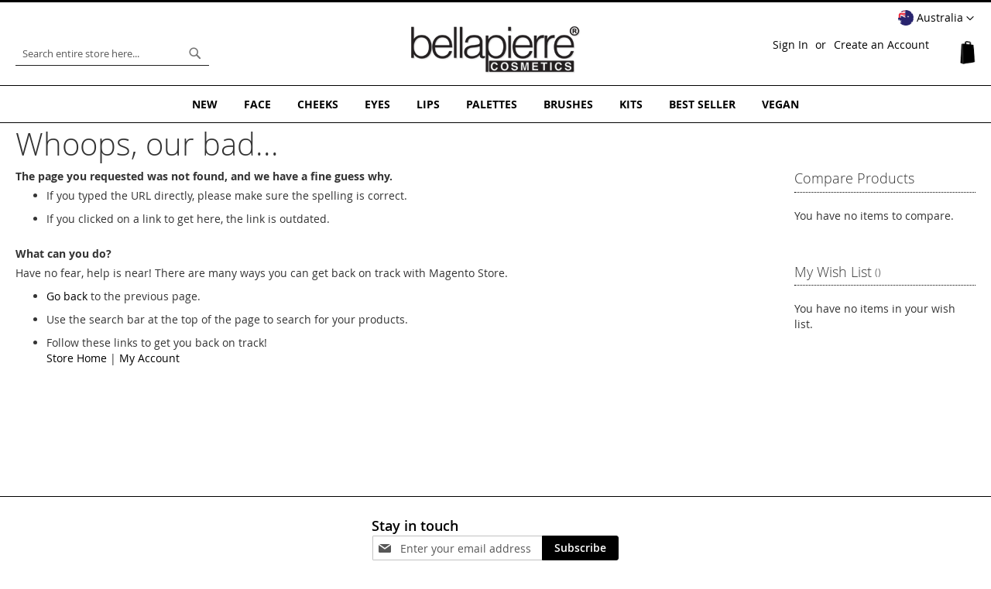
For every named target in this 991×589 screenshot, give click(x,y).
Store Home (76, 358)
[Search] (195, 53)
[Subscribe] (580, 548)
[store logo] (495, 50)
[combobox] (112, 53)
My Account (149, 358)
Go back (66, 296)
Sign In (790, 44)
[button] (936, 18)
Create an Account (881, 44)
